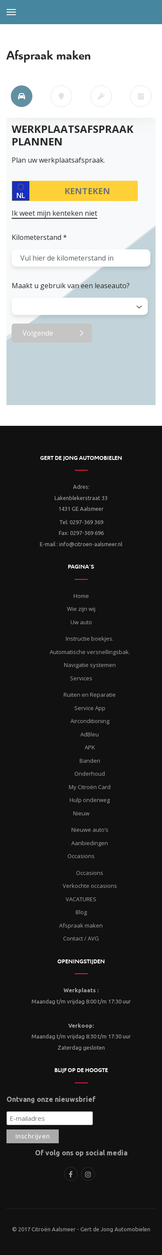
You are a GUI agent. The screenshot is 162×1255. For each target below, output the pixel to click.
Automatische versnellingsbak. (90, 652)
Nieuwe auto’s (89, 830)
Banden (89, 760)
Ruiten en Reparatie (90, 694)
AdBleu (89, 734)
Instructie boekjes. (90, 638)
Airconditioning (89, 721)
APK (90, 747)
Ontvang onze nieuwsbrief (50, 1099)
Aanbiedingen (89, 843)
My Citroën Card (90, 787)
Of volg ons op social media (81, 1153)
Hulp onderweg (90, 800)
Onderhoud (89, 773)
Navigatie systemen (90, 665)
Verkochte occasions (90, 886)
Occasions (89, 873)
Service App (89, 708)
